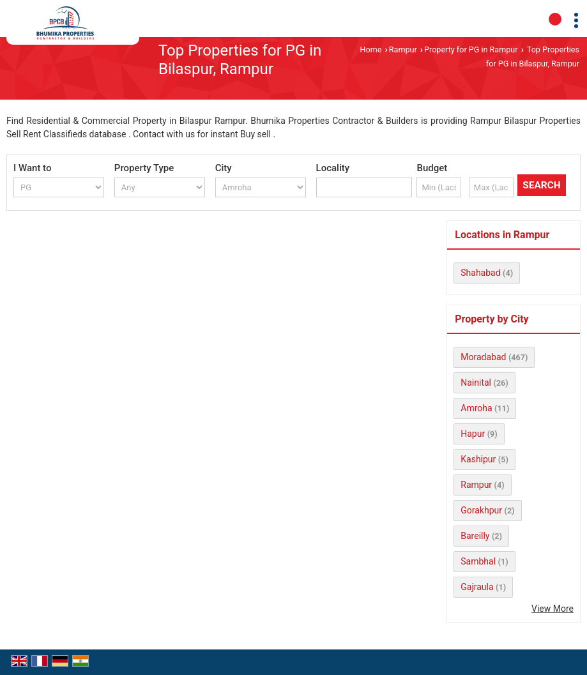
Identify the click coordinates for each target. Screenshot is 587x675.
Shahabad (480, 273)
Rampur (403, 49)
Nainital (476, 382)
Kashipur (478, 459)
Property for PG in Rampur (470, 49)
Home (371, 49)
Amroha (476, 408)
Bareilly (475, 536)
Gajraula (477, 587)
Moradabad (483, 357)
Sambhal (478, 561)
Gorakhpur (481, 510)
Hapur (473, 434)
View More (552, 608)
